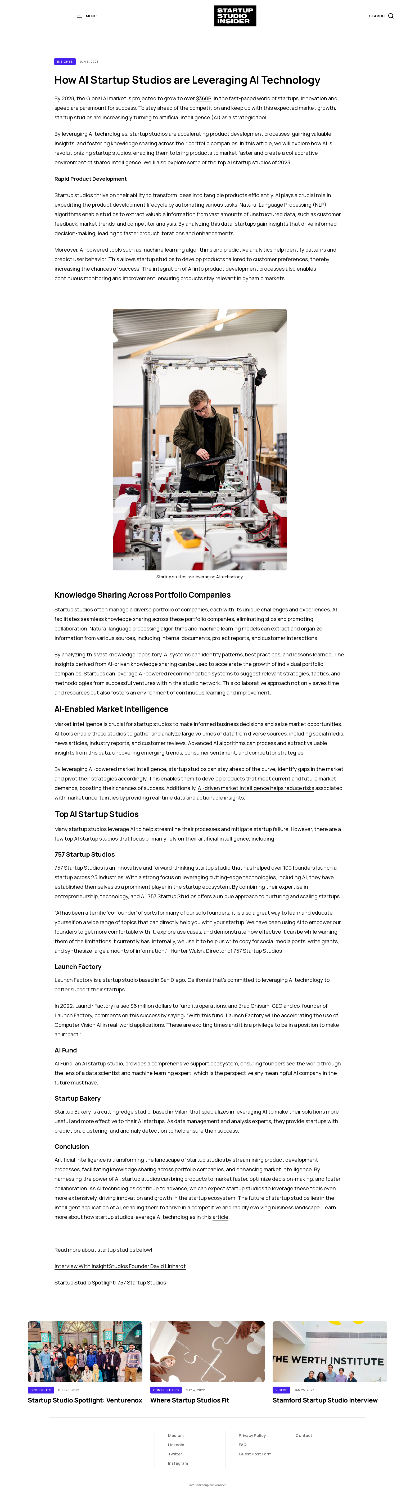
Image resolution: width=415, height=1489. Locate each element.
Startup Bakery (73, 1111)
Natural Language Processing (276, 204)
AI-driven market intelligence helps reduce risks (256, 788)
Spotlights (41, 1390)
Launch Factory (94, 1005)
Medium (176, 1435)
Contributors (166, 1390)
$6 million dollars (151, 1005)
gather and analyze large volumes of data (184, 733)
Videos (281, 1390)
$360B (203, 98)
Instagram (178, 1463)
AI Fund (64, 1063)
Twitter (175, 1454)
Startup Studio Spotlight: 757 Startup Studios (110, 1282)
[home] (235, 16)
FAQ (243, 1444)
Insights (65, 61)
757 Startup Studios (79, 867)
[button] (87, 16)
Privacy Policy (252, 1435)
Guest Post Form (255, 1454)
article (220, 1216)
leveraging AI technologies (94, 133)
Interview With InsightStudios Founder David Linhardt (120, 1266)
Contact (304, 1435)
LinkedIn (176, 1444)
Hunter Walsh (187, 950)
